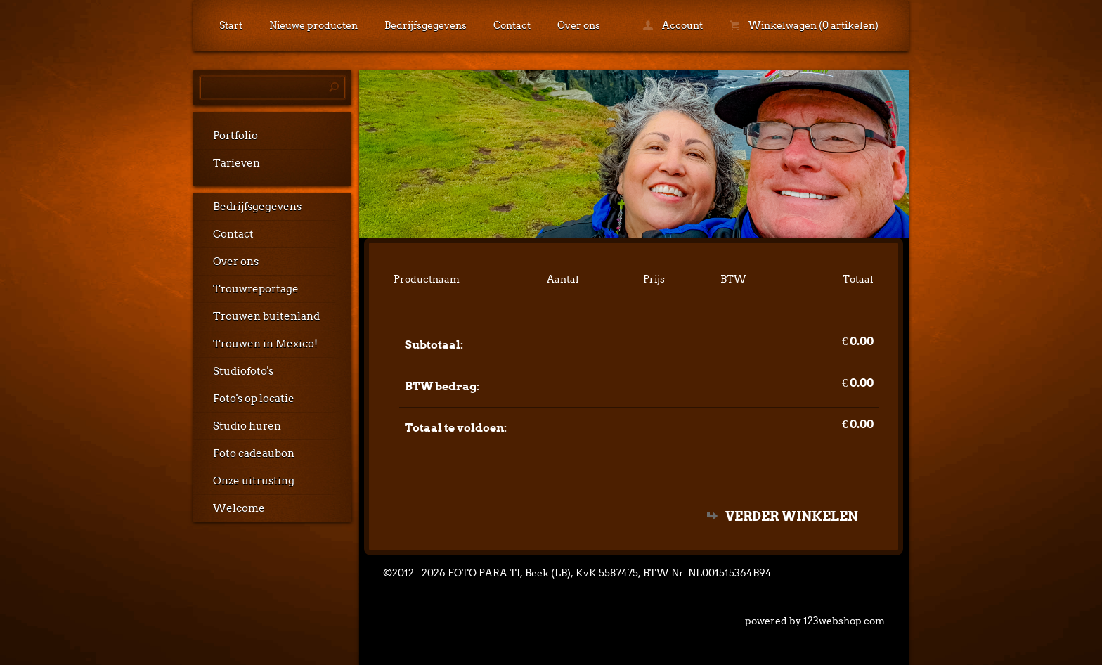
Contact (512, 25)
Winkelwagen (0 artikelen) (804, 25)
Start (230, 25)
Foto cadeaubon (253, 453)
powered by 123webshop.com (815, 620)
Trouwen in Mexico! (265, 343)
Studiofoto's (243, 371)
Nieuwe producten (313, 25)
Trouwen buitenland (266, 316)
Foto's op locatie (253, 398)
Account (673, 25)
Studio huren (247, 426)
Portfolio (235, 135)
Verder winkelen (791, 516)
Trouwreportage (256, 289)
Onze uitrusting (253, 480)
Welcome (239, 508)
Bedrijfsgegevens (425, 25)
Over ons (578, 25)
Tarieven (236, 163)
